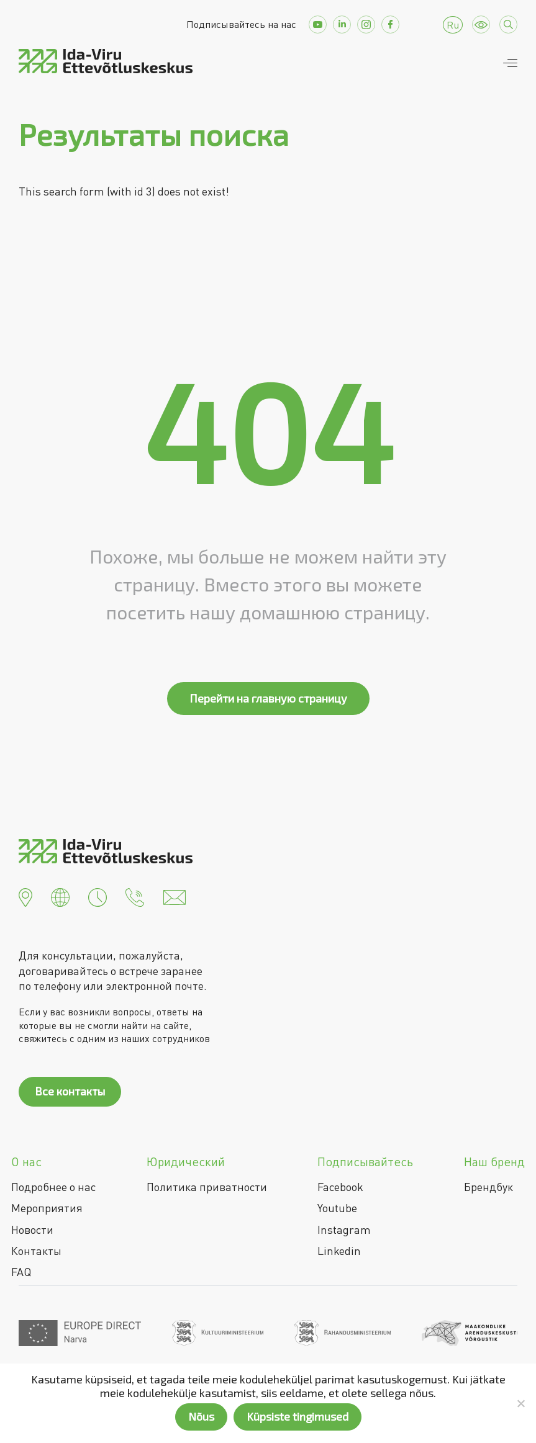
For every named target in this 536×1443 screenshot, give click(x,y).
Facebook (340, 1187)
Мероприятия (47, 1208)
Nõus (201, 1416)
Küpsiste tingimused (297, 1416)
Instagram (344, 1229)
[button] (25, 896)
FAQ (21, 1272)
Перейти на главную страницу (268, 698)
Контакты (36, 1250)
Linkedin (339, 1250)
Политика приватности (207, 1187)
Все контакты (70, 1091)
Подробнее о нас (53, 1187)
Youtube (337, 1208)
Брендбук (488, 1187)
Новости (32, 1229)
